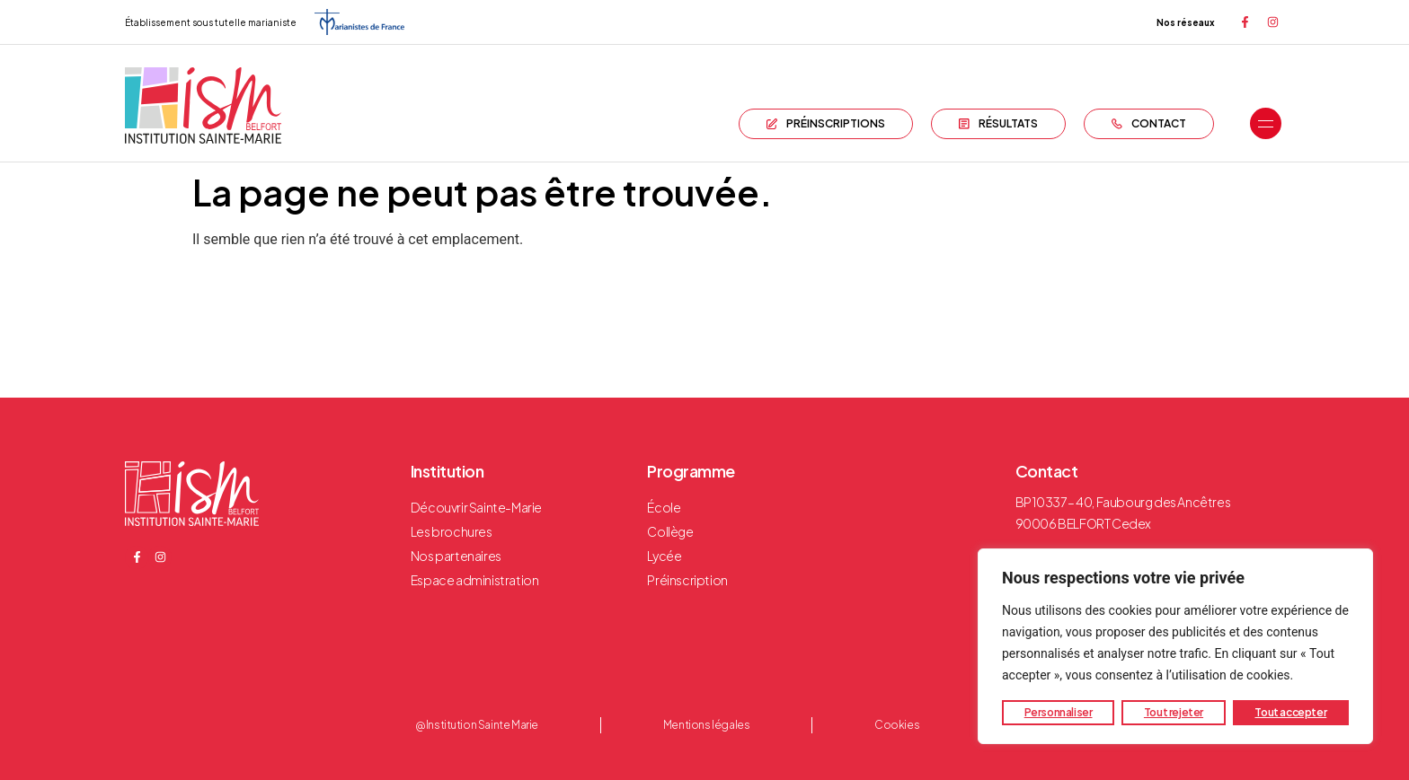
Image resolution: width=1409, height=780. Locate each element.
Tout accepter (1290, 712)
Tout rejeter (1173, 712)
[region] (1175, 646)
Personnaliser (1058, 712)
